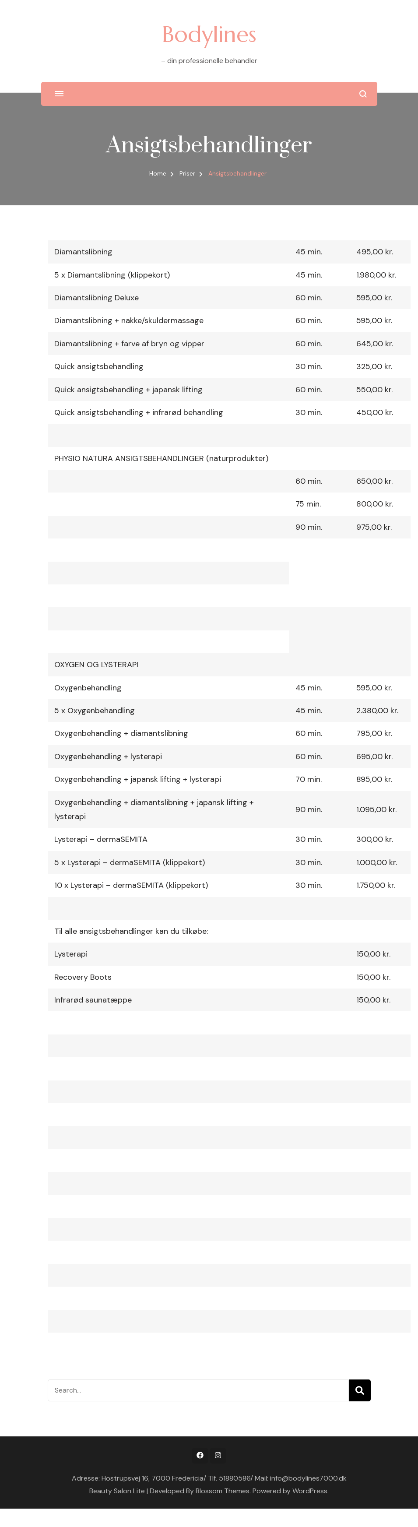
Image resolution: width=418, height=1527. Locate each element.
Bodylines (209, 34)
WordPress (309, 1490)
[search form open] (363, 94)
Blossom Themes (222, 1490)
